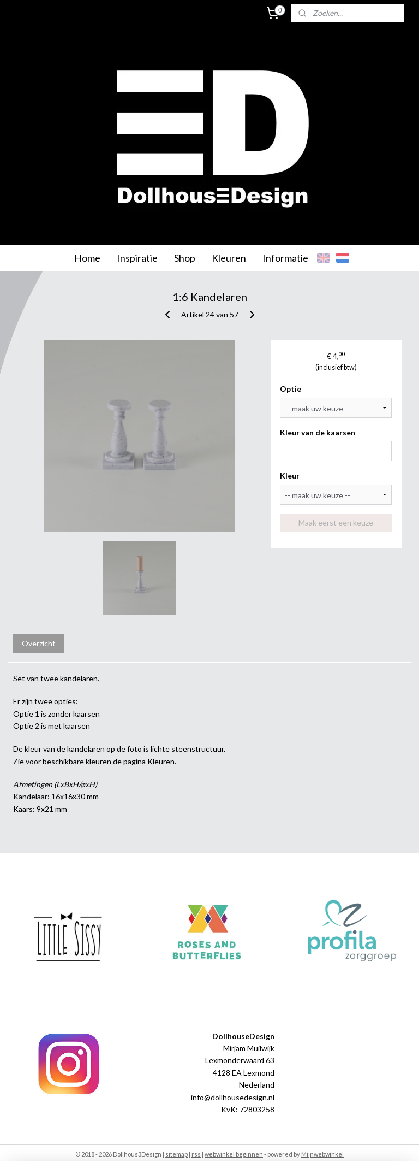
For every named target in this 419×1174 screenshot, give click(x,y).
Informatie (285, 258)
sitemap (176, 1154)
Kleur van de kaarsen (317, 432)
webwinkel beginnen (234, 1154)
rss (196, 1154)
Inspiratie (137, 258)
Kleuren (229, 258)
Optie (290, 388)
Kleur (290, 475)
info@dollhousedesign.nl (232, 1097)
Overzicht (39, 643)
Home (87, 258)
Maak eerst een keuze (335, 522)
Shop (184, 258)
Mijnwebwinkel (322, 1154)
